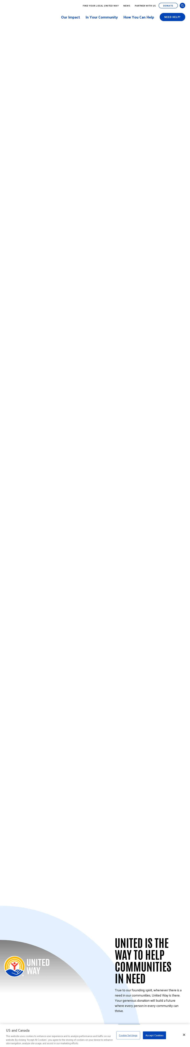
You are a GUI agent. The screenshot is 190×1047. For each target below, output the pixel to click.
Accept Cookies (154, 1035)
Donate (168, 6)
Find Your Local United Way (101, 5)
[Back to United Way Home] (27, 966)
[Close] (184, 1035)
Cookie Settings (128, 1035)
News (126, 5)
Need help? (172, 17)
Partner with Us (145, 5)
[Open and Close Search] (182, 5)
